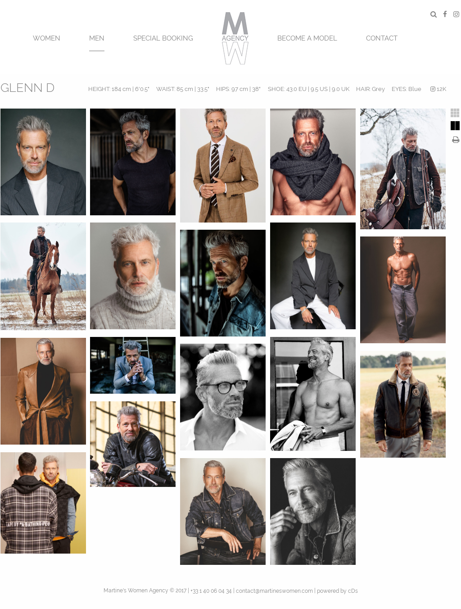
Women (46, 38)
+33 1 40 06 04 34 (211, 591)
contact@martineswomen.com (274, 591)
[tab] (455, 113)
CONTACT (382, 38)
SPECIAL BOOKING (163, 38)
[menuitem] (46, 37)
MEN (96, 38)
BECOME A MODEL (307, 38)
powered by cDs (337, 591)
